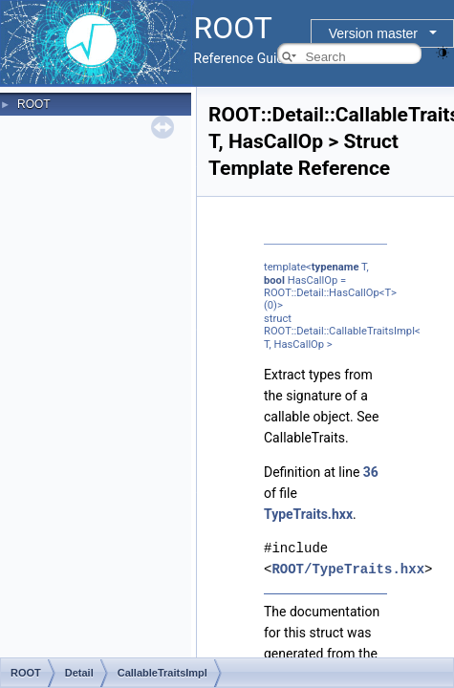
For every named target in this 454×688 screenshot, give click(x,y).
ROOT (34, 104)
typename (335, 267)
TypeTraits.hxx (308, 514)
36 (370, 472)
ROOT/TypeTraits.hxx (347, 569)
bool (274, 280)
